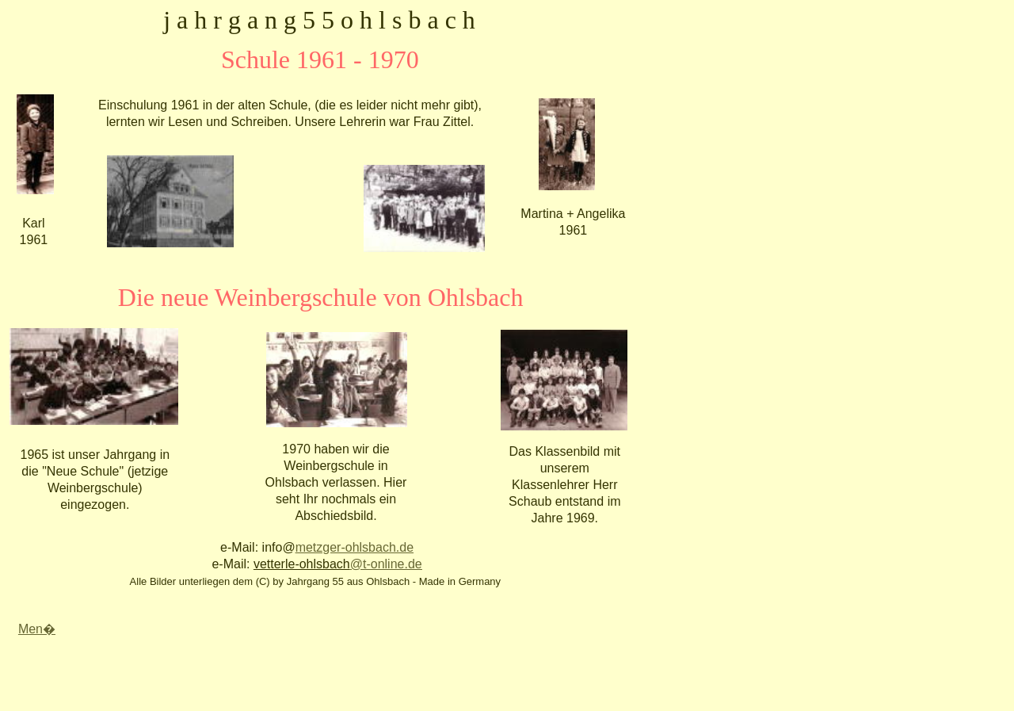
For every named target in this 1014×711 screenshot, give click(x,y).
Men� (36, 629)
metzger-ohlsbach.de (354, 547)
